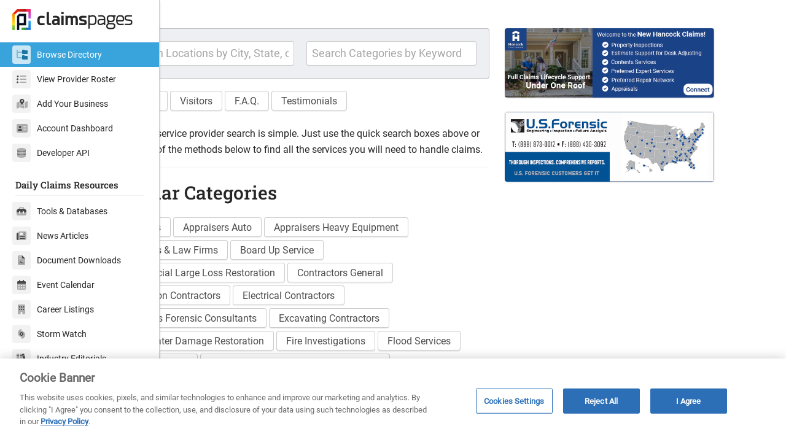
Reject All (601, 400)
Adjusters (205, 262)
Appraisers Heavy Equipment (400, 262)
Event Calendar (53, 285)
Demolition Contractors (235, 330)
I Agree (688, 400)
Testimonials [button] (374, 119)
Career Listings (53, 309)
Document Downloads (66, 260)
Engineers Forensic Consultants (253, 353)
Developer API (51, 153)
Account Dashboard (62, 128)
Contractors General (405, 307)
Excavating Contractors (393, 353)
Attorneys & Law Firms (233, 284)
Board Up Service (341, 284)
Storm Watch (49, 334)
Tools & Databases (59, 211)
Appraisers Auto (281, 262)
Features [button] (203, 119)
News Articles (50, 236)
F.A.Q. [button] (311, 119)
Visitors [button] (260, 119)
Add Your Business (60, 104)
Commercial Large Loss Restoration (262, 307)
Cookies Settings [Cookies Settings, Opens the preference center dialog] (514, 400)
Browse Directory (57, 54)
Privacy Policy (64, 421)
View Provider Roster (64, 79)
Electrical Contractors (353, 330)
